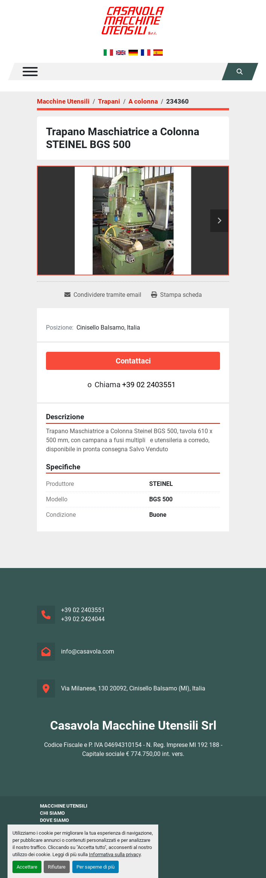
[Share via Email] (103, 295)
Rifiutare (57, 867)
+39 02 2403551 (149, 384)
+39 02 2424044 (83, 619)
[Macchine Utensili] (63, 101)
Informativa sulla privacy (115, 854)
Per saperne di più (95, 867)
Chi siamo (52, 813)
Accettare (27, 867)
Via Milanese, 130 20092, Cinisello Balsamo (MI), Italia (133, 688)
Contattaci (133, 360)
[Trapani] (109, 101)
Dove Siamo (54, 820)
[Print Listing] (176, 295)
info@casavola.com (87, 651)
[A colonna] (143, 101)
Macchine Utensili (63, 806)
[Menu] (30, 71)
